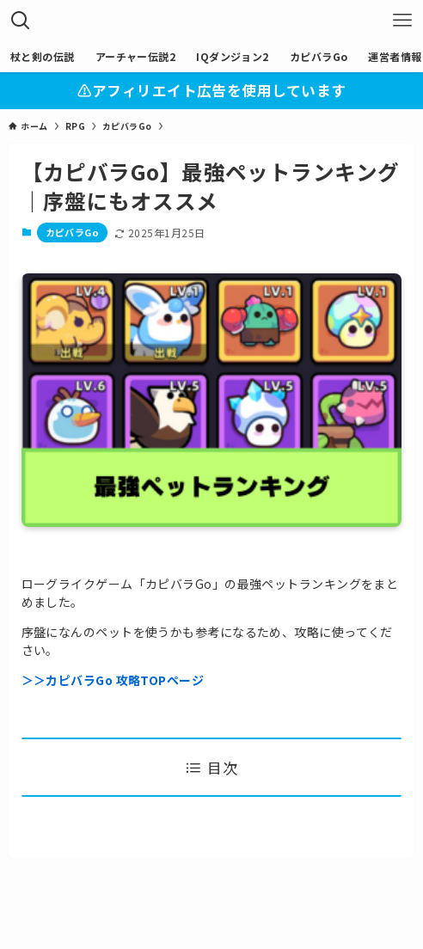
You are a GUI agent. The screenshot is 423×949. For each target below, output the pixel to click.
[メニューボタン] (402, 20)
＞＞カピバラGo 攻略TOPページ (113, 680)
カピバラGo (73, 232)
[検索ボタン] (20, 20)
